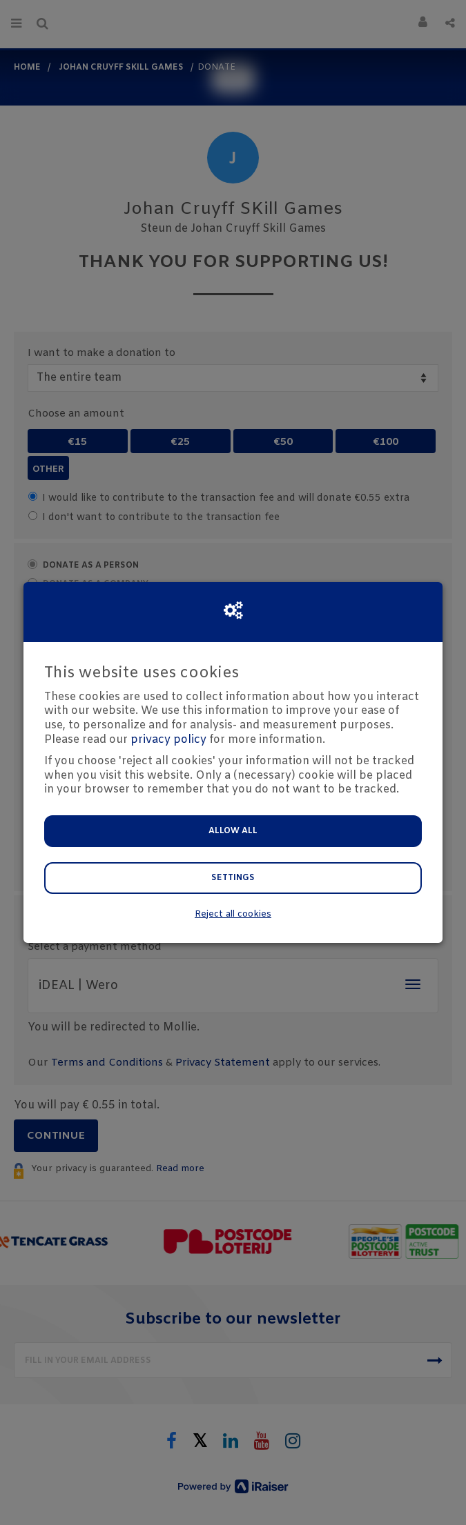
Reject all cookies (233, 914)
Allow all (233, 831)
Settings (233, 878)
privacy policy (168, 739)
